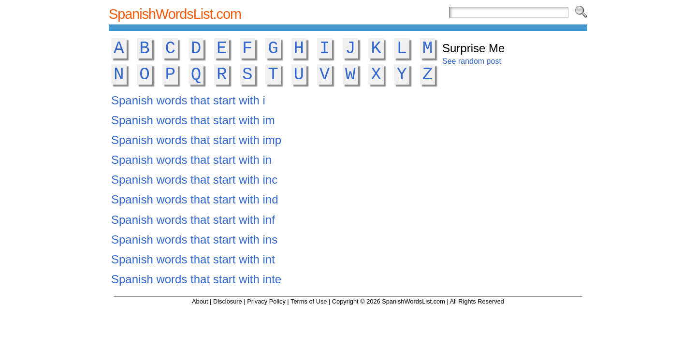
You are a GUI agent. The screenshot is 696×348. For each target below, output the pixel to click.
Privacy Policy (266, 301)
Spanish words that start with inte (196, 279)
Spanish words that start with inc (194, 179)
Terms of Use (308, 301)
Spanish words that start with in (191, 159)
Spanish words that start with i (188, 100)
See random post (471, 61)
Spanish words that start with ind (194, 199)
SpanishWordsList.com (175, 14)
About (200, 301)
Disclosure (227, 301)
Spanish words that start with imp (196, 139)
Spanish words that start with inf (193, 219)
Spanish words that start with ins (194, 239)
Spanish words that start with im (193, 120)
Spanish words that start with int (193, 259)
